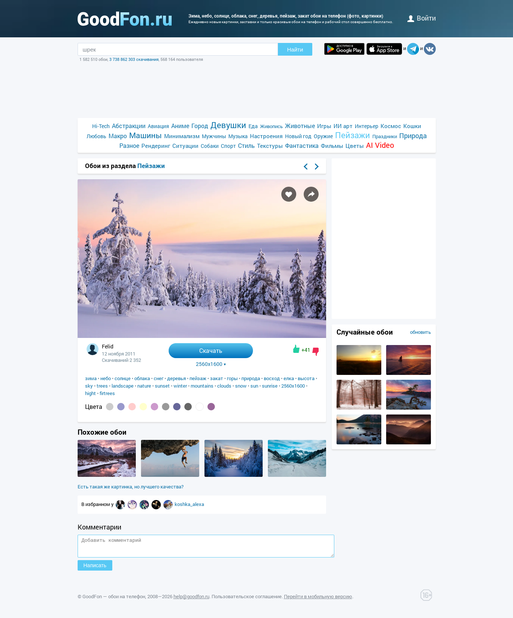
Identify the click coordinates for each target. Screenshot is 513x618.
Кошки (412, 126)
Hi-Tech (101, 126)
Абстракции (129, 126)
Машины (145, 135)
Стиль (246, 145)
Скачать (210, 350)
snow (241, 385)
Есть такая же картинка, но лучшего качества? (131, 486)
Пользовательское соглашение (247, 599)
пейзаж (198, 378)
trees (102, 385)
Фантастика (302, 145)
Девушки (228, 125)
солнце (123, 378)
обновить (420, 332)
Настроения (266, 136)
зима (91, 378)
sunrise (270, 385)
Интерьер (366, 126)
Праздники (384, 136)
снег (158, 378)
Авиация (158, 126)
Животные (300, 126)
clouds (224, 385)
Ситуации (185, 145)
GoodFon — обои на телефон (113, 599)
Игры (324, 126)
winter (180, 385)
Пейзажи (352, 135)
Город (199, 126)
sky (89, 385)
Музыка (238, 136)
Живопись (271, 126)
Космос (391, 126)
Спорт (228, 145)
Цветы (354, 145)
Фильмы (332, 145)
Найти (295, 49)
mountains (202, 385)
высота (306, 378)
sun (254, 385)
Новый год (298, 136)
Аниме (180, 126)
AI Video (380, 145)
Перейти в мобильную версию (318, 599)
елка (289, 378)
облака (142, 378)
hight (90, 393)
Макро (118, 136)
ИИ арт (343, 126)
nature (144, 385)
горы (232, 378)
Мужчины (214, 136)
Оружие (323, 136)
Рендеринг (155, 145)
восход (272, 378)
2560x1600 (211, 364)
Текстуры (270, 145)
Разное (129, 145)
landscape (123, 385)
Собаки (210, 145)
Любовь (96, 136)
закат (216, 378)
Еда (253, 126)
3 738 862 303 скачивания (134, 59)
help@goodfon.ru (191, 599)
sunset (162, 385)
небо (105, 378)
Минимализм (182, 136)
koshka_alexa (189, 504)
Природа (413, 135)
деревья (176, 378)
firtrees (107, 393)
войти (421, 17)
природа (250, 378)
